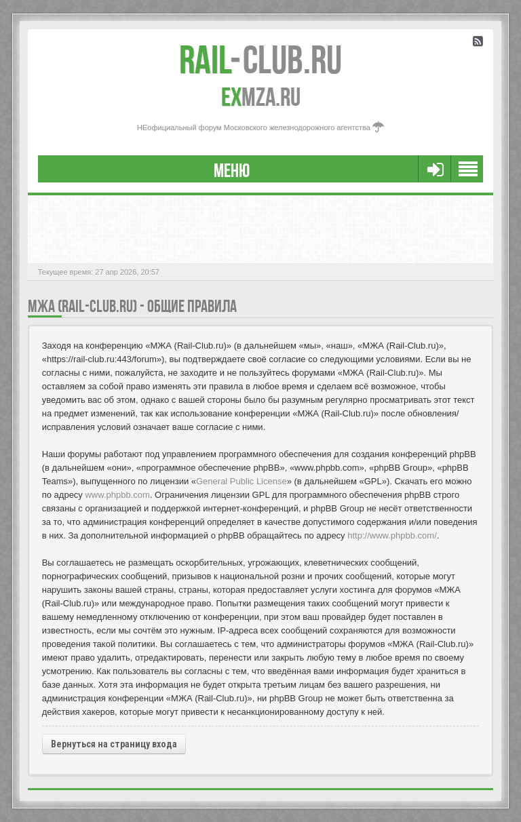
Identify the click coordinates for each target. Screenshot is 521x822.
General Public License (241, 481)
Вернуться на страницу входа (114, 744)
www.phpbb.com (117, 495)
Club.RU (260, 60)
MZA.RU (261, 97)
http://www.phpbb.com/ (392, 535)
